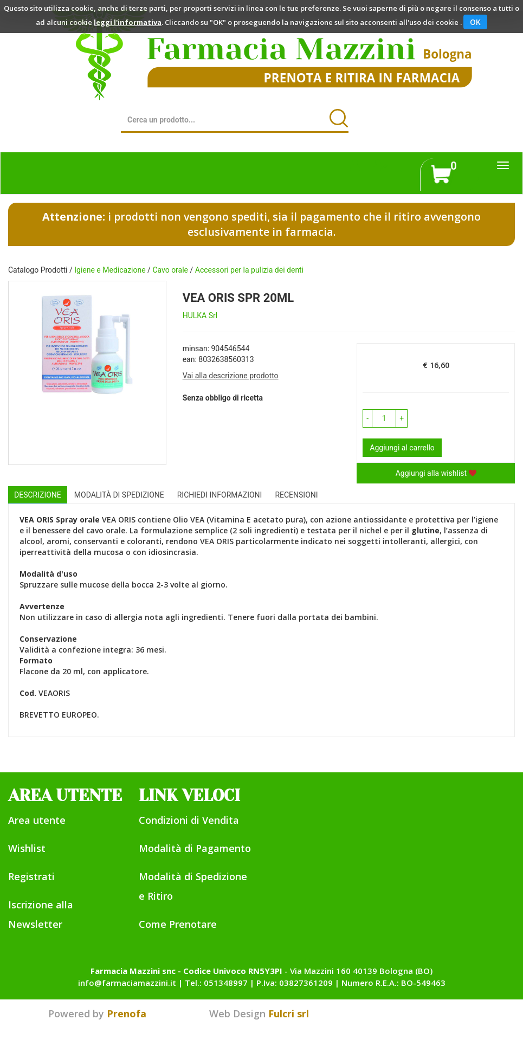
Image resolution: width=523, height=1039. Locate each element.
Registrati (31, 876)
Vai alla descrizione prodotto (231, 375)
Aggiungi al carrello (402, 447)
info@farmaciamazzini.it (127, 982)
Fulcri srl (288, 1013)
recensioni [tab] (296, 495)
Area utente (37, 820)
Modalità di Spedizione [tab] (119, 495)
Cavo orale (170, 270)
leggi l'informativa (128, 22)
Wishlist (27, 848)
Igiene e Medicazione (109, 270)
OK (475, 22)
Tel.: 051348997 (216, 982)
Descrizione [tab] (37, 495)
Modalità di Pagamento (195, 848)
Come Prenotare (178, 924)
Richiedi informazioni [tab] (219, 495)
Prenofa (126, 1013)
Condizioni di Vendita (189, 820)
